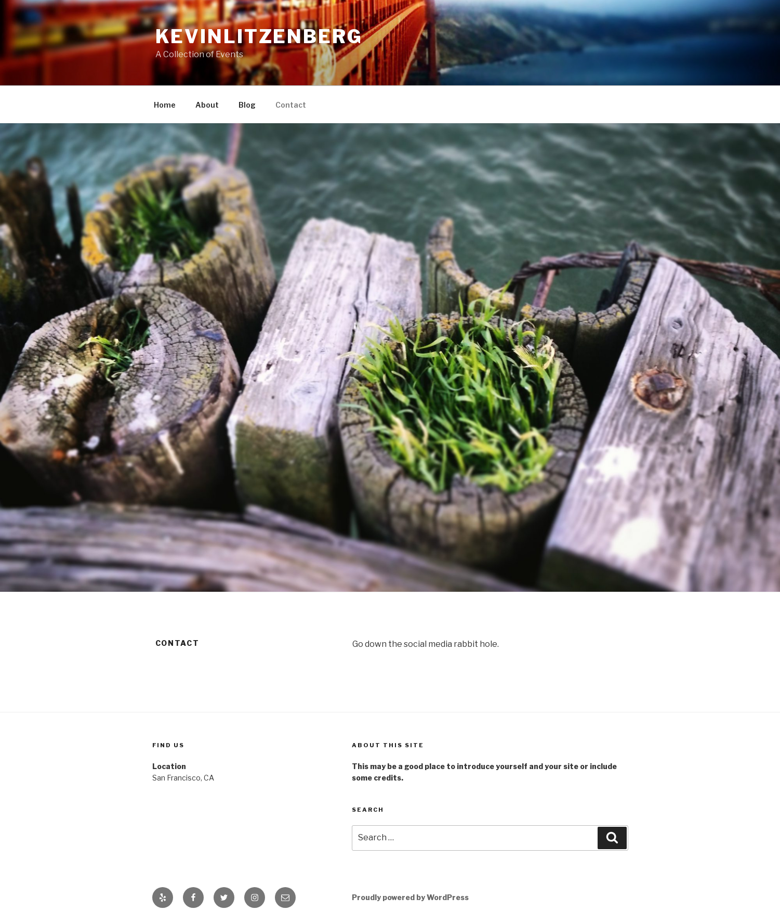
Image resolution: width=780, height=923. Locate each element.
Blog (247, 104)
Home (165, 104)
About (207, 104)
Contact (290, 104)
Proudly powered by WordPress (410, 897)
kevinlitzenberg (259, 36)
